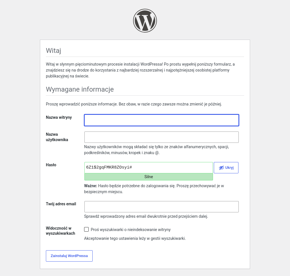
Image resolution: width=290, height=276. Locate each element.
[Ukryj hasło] (226, 167)
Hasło (51, 165)
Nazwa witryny (59, 117)
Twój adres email (61, 204)
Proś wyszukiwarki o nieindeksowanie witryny (127, 229)
